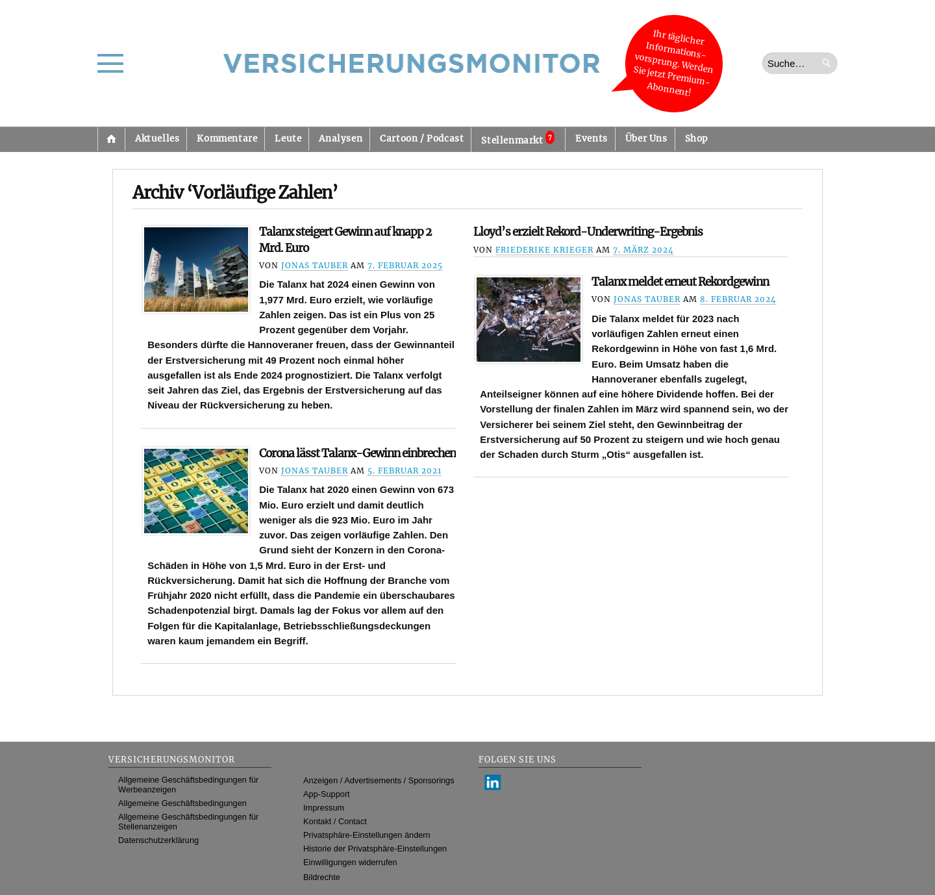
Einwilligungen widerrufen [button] (350, 862)
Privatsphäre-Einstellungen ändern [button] (366, 835)
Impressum (323, 808)
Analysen (340, 138)
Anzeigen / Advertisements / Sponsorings (378, 780)
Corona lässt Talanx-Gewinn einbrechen (357, 453)
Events (591, 138)
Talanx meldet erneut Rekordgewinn (680, 282)
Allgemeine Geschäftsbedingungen (182, 803)
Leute (288, 138)
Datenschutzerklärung (158, 840)
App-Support (326, 794)
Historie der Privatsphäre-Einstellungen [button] (375, 848)
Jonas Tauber (314, 265)
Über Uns (646, 138)
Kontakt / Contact (335, 821)
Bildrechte (321, 877)
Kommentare (227, 138)
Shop (696, 138)
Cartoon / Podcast (422, 138)
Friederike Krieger (544, 250)
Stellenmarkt (518, 138)
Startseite (111, 139)
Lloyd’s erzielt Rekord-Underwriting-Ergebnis (588, 232)
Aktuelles (157, 138)
